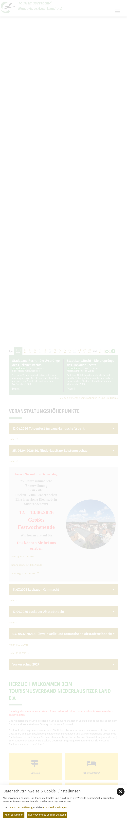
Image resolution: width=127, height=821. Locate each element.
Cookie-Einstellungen (55, 807)
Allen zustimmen (14, 814)
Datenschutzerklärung (20, 807)
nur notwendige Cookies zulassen (47, 814)
